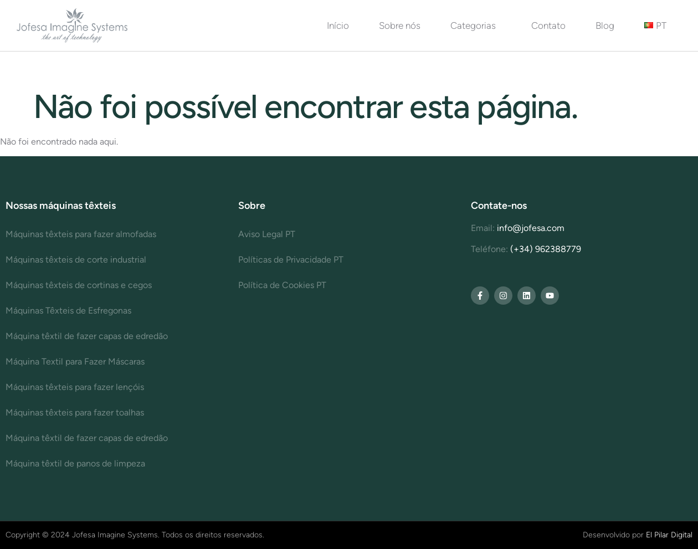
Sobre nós (399, 25)
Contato (548, 25)
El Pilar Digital (669, 535)
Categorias (475, 25)
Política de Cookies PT (282, 285)
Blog (605, 25)
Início (338, 25)
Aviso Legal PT (266, 234)
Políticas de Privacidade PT (290, 259)
